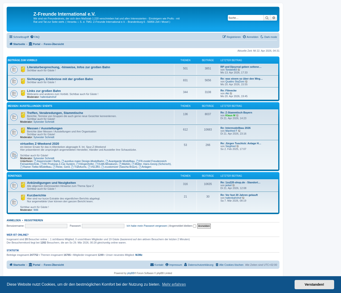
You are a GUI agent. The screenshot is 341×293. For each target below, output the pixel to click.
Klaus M (230, 115)
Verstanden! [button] (314, 284)
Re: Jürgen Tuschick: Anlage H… (240, 143)
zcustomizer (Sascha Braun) (119, 166)
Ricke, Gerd (61, 166)
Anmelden (14, 220)
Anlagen (145, 166)
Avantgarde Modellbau (120, 161)
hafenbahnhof (48, 96)
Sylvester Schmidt (43, 121)
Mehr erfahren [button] (174, 284)
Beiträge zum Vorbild (22, 60)
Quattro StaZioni (234, 81)
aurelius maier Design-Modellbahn (83, 161)
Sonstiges (15, 176)
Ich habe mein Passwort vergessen (147, 225)
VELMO (94, 166)
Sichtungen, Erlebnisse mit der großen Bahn (60, 79)
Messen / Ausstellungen (45, 128)
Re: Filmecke (228, 90)
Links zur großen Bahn (44, 91)
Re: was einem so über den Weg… (241, 78)
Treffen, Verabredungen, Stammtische (55, 113)
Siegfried (230, 146)
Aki (227, 93)
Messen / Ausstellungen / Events (30, 106)
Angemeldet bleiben (182, 225)
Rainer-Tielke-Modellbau (35, 166)
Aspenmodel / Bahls (47, 161)
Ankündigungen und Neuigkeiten (51, 183)
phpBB (130, 273)
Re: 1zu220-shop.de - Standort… (240, 182)
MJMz (138, 254)
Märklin (124, 163)
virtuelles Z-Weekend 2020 (39, 143)
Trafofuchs (78, 166)
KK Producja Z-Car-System (57, 163)
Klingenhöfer (85, 163)
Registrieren (33, 220)
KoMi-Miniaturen (106, 163)
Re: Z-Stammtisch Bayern (236, 112)
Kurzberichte (36, 195)
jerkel (228, 185)
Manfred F (231, 130)
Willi (35, 209)
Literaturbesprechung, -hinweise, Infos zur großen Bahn (68, 67)
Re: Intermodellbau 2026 (235, 127)
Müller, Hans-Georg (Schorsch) (151, 163)
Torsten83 (231, 69)
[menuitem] (35, 37)
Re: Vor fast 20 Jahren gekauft (239, 195)
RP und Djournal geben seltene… (240, 66)
